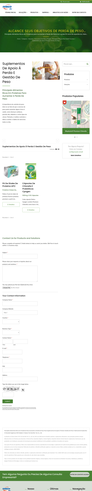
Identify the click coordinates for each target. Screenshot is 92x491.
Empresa (46, 12)
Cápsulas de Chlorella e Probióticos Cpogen (28, 187)
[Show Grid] (56, 149)
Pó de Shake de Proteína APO (10, 184)
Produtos (34, 12)
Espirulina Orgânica (35, 458)
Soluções (23, 12)
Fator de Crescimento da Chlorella (57, 458)
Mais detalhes (76, 155)
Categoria (24, 39)
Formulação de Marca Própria (42, 39)
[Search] (71, 2)
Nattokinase (74, 458)
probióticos (80, 458)
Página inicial (10, 12)
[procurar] (61, 2)
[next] (57, 140)
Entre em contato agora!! (79, 474)
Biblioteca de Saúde (61, 12)
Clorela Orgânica (44, 458)
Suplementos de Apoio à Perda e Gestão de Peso (46, 40)
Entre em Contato (79, 12)
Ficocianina (68, 458)
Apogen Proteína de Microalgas (11, 461)
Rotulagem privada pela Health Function (63, 39)
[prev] (3, 140)
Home (18, 39)
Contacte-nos (34, 461)
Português (86, 1)
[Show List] (58, 149)
